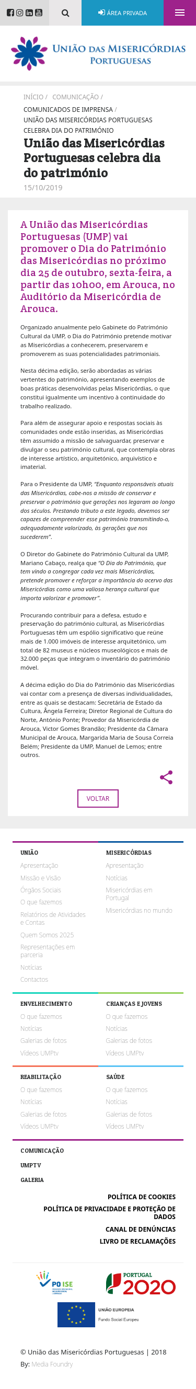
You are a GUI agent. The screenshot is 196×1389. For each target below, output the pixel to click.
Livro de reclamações (138, 1241)
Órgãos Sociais (40, 890)
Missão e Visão (40, 878)
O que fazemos (41, 902)
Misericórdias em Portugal (129, 894)
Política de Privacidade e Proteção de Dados (109, 1212)
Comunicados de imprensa (68, 109)
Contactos (34, 979)
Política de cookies (142, 1196)
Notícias (31, 967)
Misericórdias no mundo (139, 910)
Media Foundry (52, 1364)
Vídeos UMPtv (39, 1053)
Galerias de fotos (43, 1040)
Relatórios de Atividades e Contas (53, 918)
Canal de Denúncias (141, 1229)
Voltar (98, 798)
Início (33, 97)
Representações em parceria (47, 951)
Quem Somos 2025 (47, 935)
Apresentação (39, 865)
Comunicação (75, 97)
